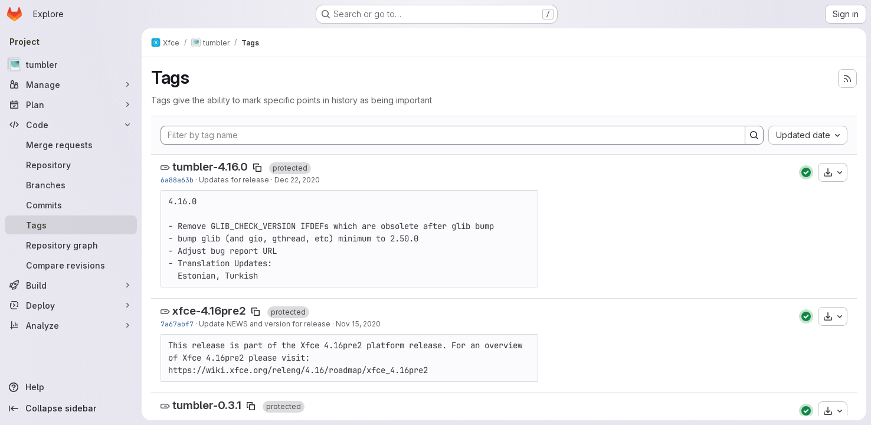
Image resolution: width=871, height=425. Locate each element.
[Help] (71, 387)
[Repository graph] (71, 245)
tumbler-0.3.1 (206, 405)
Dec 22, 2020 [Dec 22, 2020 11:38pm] (297, 179)
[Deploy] (71, 305)
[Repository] (71, 164)
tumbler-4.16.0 (210, 167)
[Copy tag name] (257, 168)
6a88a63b (177, 179)
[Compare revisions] (71, 265)
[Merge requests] (71, 144)
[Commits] (71, 204)
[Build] (71, 285)
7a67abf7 (177, 323)
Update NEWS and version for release (264, 323)
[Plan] (71, 104)
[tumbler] (71, 64)
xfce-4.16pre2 (209, 311)
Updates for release (234, 179)
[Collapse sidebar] (71, 408)
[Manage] (71, 84)
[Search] (754, 135)
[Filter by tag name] (453, 135)
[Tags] (71, 224)
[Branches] (71, 184)
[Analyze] (71, 325)
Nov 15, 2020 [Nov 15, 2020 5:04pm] (358, 323)
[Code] (71, 124)
